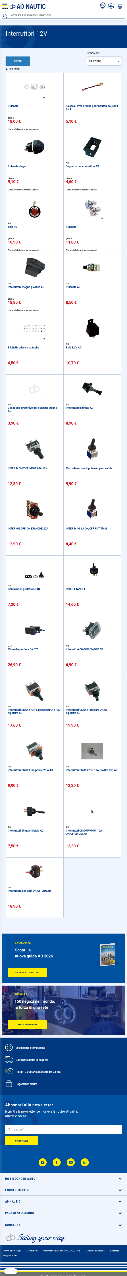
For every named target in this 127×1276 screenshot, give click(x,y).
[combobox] (63, 15)
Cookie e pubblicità (95, 1250)
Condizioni (32, 1250)
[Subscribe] (21, 1140)
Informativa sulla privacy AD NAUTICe (61, 1250)
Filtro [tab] (18, 61)
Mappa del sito (10, 1255)
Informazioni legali (12, 1250)
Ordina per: (93, 53)
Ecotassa (114, 1250)
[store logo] (23, 5)
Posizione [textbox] (95, 61)
